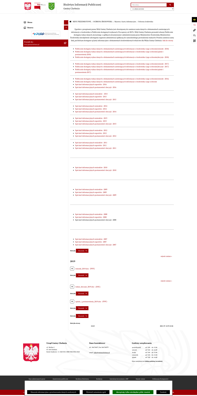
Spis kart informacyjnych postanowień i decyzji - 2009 (95, 189)
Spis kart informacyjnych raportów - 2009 (91, 186)
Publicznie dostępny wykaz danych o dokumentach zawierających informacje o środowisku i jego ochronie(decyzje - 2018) (122, 51)
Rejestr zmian (140, 373)
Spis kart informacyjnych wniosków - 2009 (91, 183)
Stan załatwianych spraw (37, 373)
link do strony (168, 34)
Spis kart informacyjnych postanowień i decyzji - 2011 (95, 142)
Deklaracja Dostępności (160, 373)
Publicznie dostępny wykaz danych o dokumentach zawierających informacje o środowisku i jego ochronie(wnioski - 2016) (122, 73)
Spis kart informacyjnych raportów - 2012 (91, 127)
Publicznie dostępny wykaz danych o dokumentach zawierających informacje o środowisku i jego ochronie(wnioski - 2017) (122, 58)
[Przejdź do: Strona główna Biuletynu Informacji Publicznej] (70, 15)
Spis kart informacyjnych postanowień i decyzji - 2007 (95, 239)
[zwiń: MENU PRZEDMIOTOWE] (66, 20)
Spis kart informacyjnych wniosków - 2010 (91, 161)
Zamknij (163, 392)
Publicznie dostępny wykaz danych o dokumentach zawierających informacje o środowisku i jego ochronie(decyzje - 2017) (122, 61)
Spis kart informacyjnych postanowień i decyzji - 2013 (95, 118)
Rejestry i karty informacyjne (125, 16)
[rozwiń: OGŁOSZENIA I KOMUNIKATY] (66, 26)
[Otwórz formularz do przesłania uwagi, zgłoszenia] (194, 35)
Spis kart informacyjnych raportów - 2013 (91, 115)
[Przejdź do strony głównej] (62, 6)
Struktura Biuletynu (82, 373)
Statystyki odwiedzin (79, 380)
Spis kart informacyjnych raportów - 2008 (91, 211)
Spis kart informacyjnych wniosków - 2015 (91, 88)
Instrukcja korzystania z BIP (119, 373)
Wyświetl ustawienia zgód (96, 392)
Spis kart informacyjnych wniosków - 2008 (91, 208)
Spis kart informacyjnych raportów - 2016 (91, 78)
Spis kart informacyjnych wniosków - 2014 (91, 100)
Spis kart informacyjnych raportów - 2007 (91, 236)
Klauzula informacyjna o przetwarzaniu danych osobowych (53, 392)
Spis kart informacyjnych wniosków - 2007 (91, 233)
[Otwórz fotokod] (194, 40)
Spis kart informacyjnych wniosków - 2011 (91, 136)
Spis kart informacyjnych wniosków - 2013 (91, 112)
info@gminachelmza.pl (102, 346)
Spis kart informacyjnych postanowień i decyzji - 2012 (95, 130)
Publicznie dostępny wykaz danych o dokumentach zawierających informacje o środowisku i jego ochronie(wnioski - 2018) (122, 43)
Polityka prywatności (118, 380)
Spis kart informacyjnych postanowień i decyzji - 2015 (95, 93)
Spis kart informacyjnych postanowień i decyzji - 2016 (95, 81)
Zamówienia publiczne (60, 373)
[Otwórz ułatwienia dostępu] (194, 19)
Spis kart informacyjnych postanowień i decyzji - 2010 (95, 164)
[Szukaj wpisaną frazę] (170, 5)
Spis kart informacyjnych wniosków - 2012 (91, 124)
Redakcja (99, 373)
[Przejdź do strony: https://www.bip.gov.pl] (194, 24)
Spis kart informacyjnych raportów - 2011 (91, 139)
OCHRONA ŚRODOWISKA (102, 16)
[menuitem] (45, 27)
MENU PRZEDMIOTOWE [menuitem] (33, 21)
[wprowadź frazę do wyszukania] (149, 5)
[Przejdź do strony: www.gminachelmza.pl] (194, 30)
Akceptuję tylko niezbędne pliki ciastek (133, 392)
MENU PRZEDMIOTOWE (82, 16)
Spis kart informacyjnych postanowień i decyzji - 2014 (95, 106)
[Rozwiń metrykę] (82, 245)
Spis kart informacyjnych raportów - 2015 (91, 91)
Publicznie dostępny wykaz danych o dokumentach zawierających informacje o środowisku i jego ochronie (116, 76)
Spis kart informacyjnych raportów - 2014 (91, 103)
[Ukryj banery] (66, 195)
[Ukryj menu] (66, 16)
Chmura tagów (98, 380)
